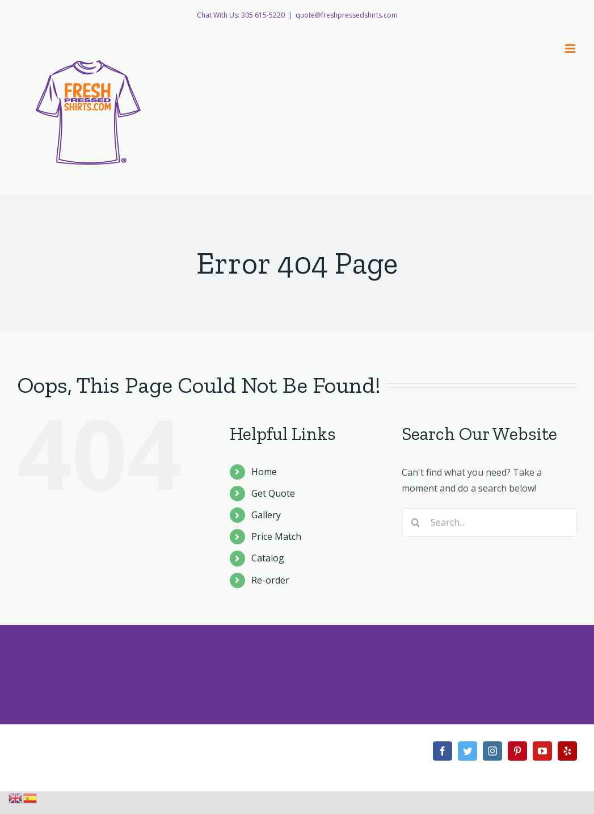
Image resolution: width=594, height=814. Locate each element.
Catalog (267, 558)
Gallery (266, 515)
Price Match (276, 536)
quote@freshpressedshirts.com (347, 15)
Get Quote (273, 493)
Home (264, 471)
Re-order (270, 580)
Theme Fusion (307, 757)
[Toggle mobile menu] (571, 48)
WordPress (256, 757)
